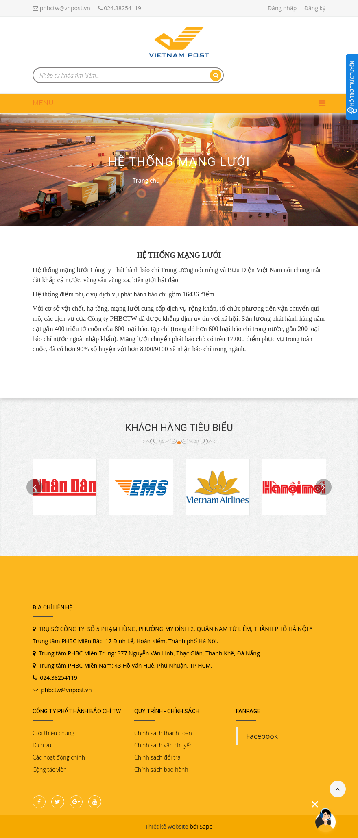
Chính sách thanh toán (163, 733)
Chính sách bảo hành (161, 769)
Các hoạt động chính (59, 757)
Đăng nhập (282, 8)
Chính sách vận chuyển (163, 745)
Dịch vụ (42, 745)
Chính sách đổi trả (157, 757)
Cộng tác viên (50, 769)
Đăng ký (314, 8)
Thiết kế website (166, 826)
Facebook (262, 736)
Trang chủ (146, 180)
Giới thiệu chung (53, 733)
